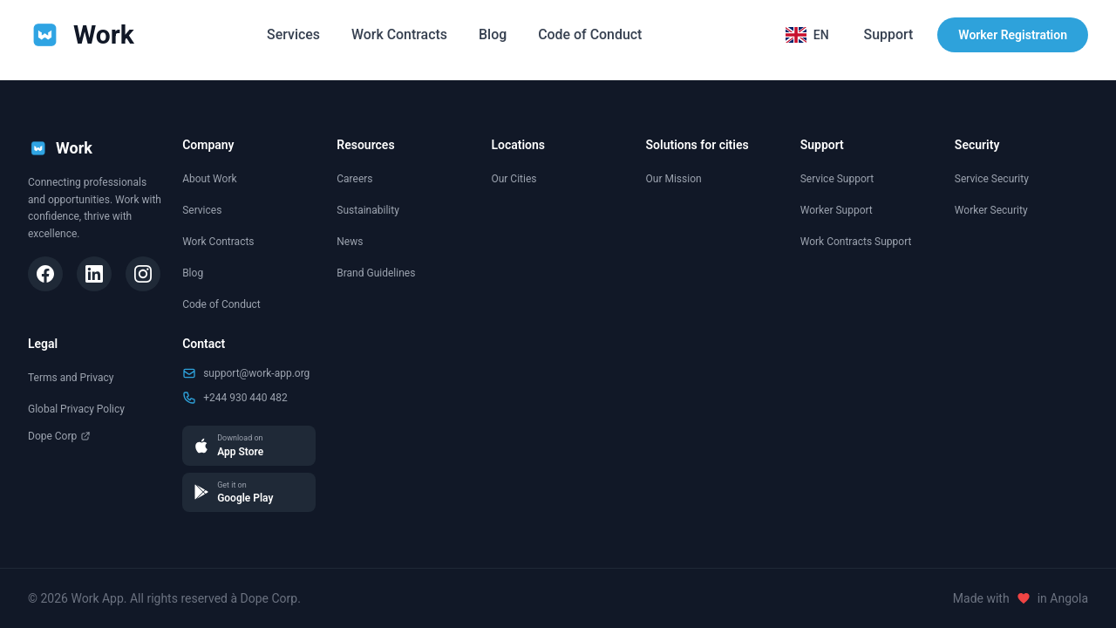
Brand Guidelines (376, 273)
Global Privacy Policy (76, 409)
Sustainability (368, 210)
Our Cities (513, 179)
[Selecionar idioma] (806, 34)
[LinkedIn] (94, 273)
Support (888, 34)
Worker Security (991, 210)
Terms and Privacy (70, 378)
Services (292, 34)
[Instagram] (143, 273)
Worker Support (836, 210)
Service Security (992, 179)
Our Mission (674, 179)
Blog (493, 34)
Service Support (837, 179)
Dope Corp (59, 436)
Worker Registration (1012, 35)
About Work (209, 179)
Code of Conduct (590, 34)
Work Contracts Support (856, 242)
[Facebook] (45, 273)
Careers (354, 179)
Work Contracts (398, 34)
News (350, 242)
